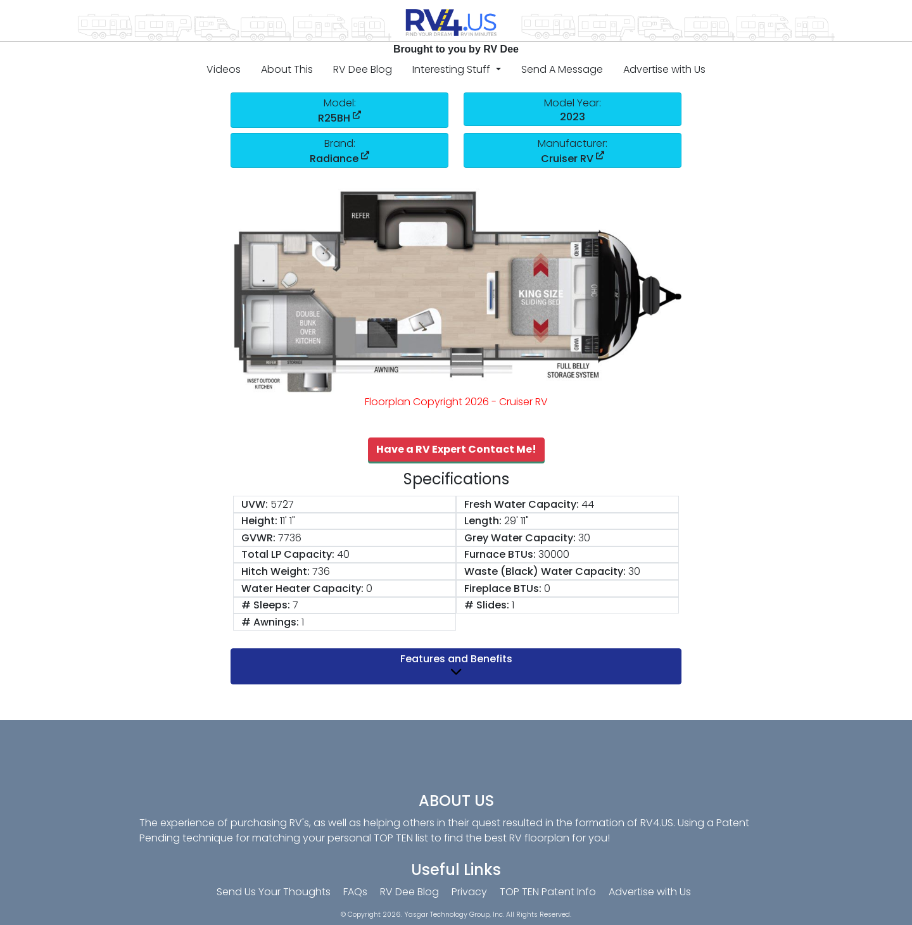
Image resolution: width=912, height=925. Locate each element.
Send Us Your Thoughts (274, 891)
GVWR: (258, 538)
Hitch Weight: (275, 571)
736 (321, 571)
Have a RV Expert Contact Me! (456, 449)
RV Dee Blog (362, 69)
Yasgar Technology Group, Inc (453, 914)
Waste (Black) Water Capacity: (545, 571)
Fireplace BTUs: (503, 588)
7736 (289, 538)
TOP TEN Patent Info (548, 891)
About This (287, 69)
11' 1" (287, 520)
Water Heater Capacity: (302, 588)
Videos (223, 69)
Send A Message (562, 69)
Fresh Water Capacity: (521, 504)
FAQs (355, 891)
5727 (282, 504)
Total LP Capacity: (287, 554)
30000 (553, 554)
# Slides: (486, 605)
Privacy (469, 891)
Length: (483, 520)
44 (587, 504)
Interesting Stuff (452, 69)
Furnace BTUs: (500, 554)
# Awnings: (270, 622)
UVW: (254, 504)
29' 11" (516, 520)
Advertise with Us (664, 69)
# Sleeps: (265, 605)
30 (584, 538)
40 (343, 554)
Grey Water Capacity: (520, 538)
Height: (259, 520)
